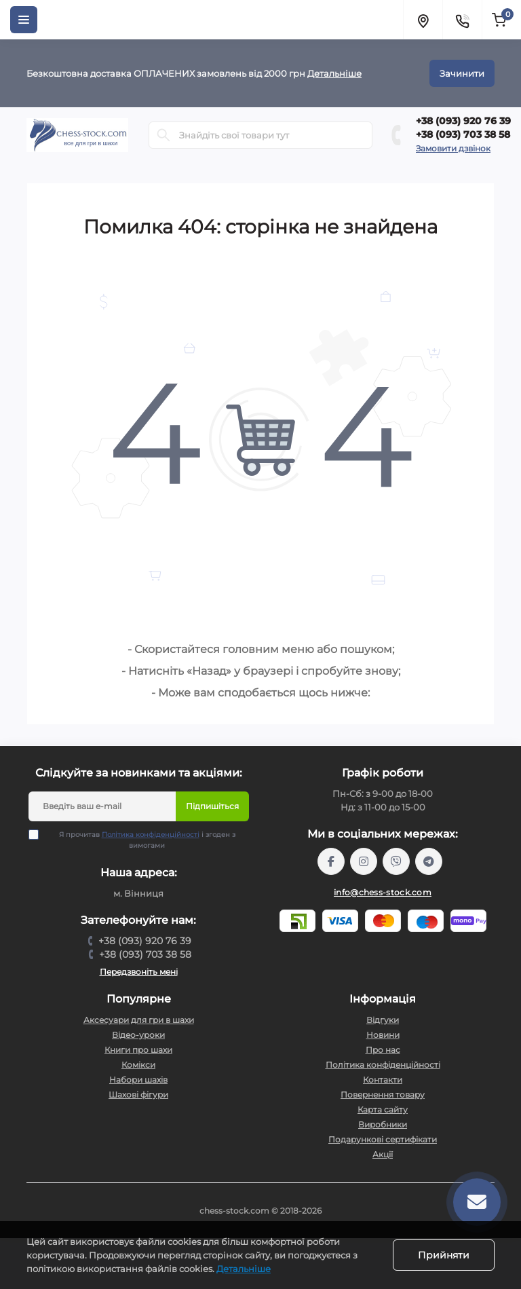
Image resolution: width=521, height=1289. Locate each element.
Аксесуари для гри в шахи (138, 1020)
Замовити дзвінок (453, 148)
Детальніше (334, 73)
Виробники (382, 1124)
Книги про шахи (138, 1050)
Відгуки (382, 1020)
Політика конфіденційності (150, 834)
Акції (382, 1154)
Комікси (138, 1065)
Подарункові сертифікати (382, 1139)
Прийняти (443, 1255)
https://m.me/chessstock (331, 861)
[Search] (163, 135)
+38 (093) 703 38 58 (463, 134)
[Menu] (23, 19)
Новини (383, 1035)
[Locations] (422, 19)
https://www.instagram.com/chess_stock (363, 861)
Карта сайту (383, 1109)
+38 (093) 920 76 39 (463, 121)
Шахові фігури (138, 1094)
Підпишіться (212, 806)
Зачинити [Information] (462, 73)
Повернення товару (383, 1094)
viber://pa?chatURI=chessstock (396, 861)
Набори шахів (138, 1080)
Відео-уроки (138, 1035)
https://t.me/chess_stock (428, 861)
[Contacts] (462, 19)
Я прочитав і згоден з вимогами (140, 839)
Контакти (382, 1080)
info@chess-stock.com (382, 892)
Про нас (383, 1050)
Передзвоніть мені (139, 972)
